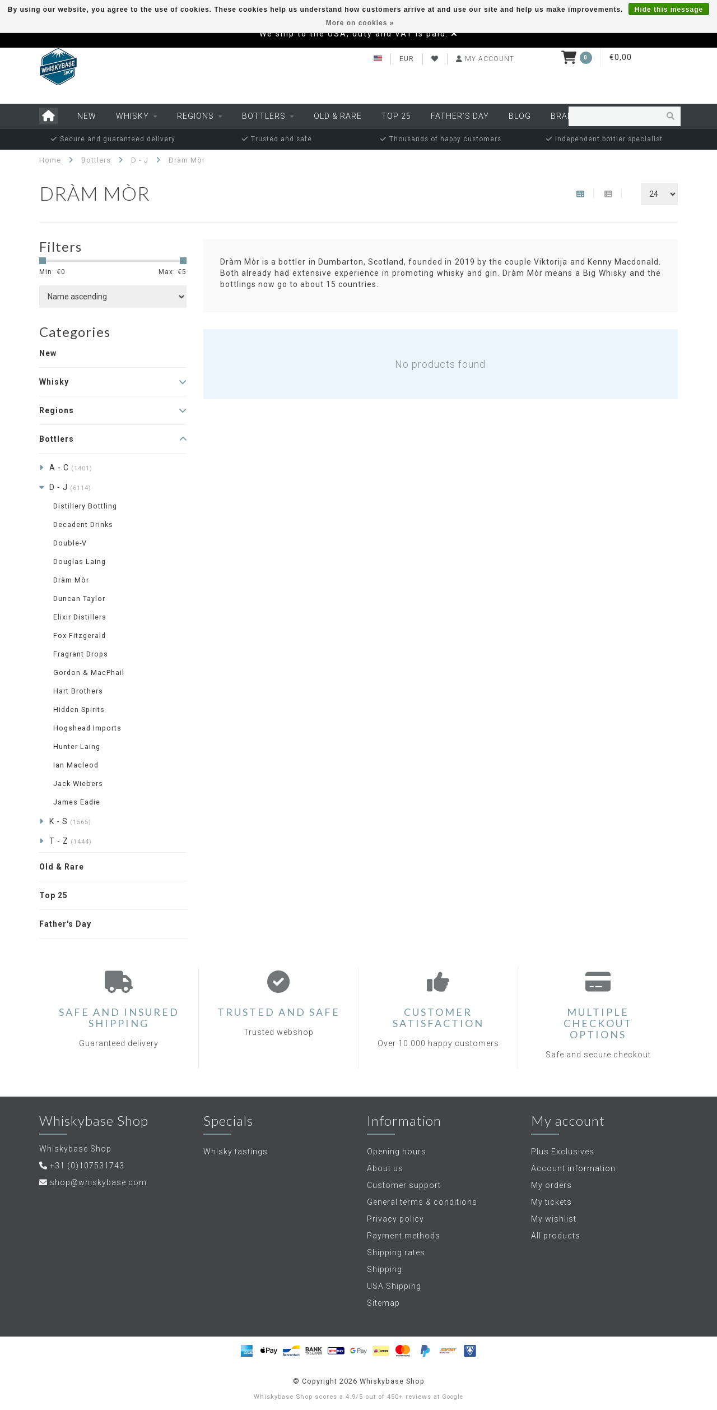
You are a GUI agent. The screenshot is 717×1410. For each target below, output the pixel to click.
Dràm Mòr (71, 580)
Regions (195, 116)
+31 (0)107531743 (87, 1165)
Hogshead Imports (87, 728)
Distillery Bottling (85, 506)
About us (385, 1168)
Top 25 (396, 116)
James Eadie (76, 802)
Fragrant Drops (80, 654)
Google (452, 1397)
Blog (520, 116)
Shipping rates (396, 1252)
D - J (70, 487)
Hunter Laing (76, 746)
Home (50, 160)
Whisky (132, 116)
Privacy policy (395, 1218)
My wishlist (553, 1218)
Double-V (70, 543)
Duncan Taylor (79, 598)
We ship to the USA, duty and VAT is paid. (354, 33)
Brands (568, 116)
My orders (551, 1185)
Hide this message (669, 9)
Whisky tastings (235, 1151)
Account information (573, 1168)
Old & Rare (338, 116)
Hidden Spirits (79, 709)
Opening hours (396, 1151)
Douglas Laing (79, 561)
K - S (70, 821)
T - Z (70, 840)
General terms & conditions (422, 1202)
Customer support (404, 1185)
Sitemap (383, 1302)
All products (555, 1235)
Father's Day (460, 116)
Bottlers (264, 116)
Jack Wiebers (78, 783)
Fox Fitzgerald (79, 635)
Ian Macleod (76, 765)
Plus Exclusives (562, 1151)
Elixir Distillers (79, 617)
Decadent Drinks (83, 524)
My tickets (551, 1202)
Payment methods (403, 1235)
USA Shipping (394, 1286)
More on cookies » (360, 23)
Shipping (384, 1269)
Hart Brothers (78, 691)
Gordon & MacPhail (88, 672)
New (86, 116)
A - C (70, 467)
